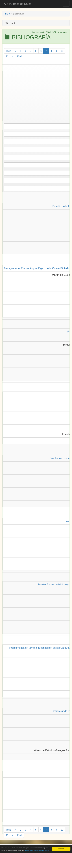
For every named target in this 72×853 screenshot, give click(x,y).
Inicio (7, 13)
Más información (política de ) (37, 851)
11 (7, 56)
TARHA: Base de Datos (16, 3)
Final (19, 56)
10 (62, 51)
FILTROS (10, 22)
